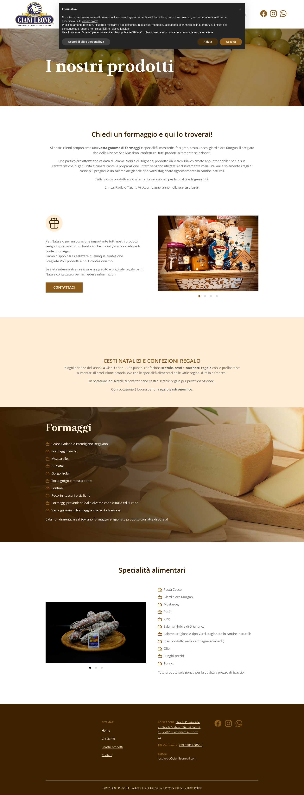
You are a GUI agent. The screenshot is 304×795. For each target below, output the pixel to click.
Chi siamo (108, 738)
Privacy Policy (173, 788)
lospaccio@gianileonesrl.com (177, 758)
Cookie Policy (193, 788)
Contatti (107, 755)
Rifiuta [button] (208, 41)
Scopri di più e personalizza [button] (86, 41)
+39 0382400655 (190, 745)
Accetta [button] (231, 41)
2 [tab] (205, 296)
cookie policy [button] (90, 21)
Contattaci (64, 287)
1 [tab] (199, 296)
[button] (240, 9)
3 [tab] (211, 296)
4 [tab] (217, 296)
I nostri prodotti (112, 747)
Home (106, 730)
